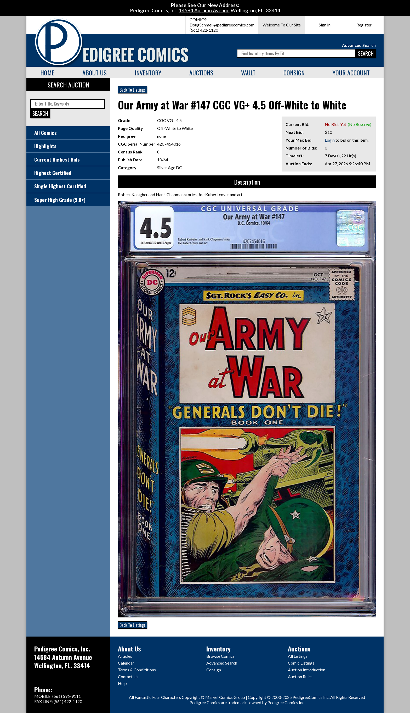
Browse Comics (220, 656)
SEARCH (366, 53)
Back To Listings (132, 90)
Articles (125, 656)
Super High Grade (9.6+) (60, 199)
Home (47, 72)
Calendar (126, 662)
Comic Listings (301, 662)
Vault (248, 72)
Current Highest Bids (57, 159)
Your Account (351, 72)
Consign (294, 72)
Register (364, 24)
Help (122, 683)
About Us (94, 72)
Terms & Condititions (137, 669)
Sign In (325, 24)
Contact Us (128, 676)
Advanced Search (359, 45)
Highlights (45, 146)
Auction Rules (300, 676)
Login (330, 139)
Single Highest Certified (60, 186)
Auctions (201, 72)
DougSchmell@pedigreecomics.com (222, 24)
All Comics (45, 132)
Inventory (148, 72)
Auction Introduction (306, 669)
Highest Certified (52, 172)
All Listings (298, 656)
